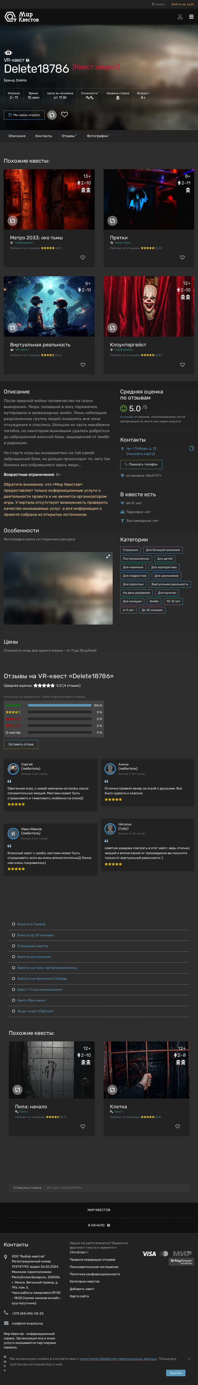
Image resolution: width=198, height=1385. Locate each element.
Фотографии (98, 135)
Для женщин (132, 601)
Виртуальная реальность (40, 345)
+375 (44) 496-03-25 (28, 1313)
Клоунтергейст (128, 345)
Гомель (158, 4)
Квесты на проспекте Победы (39, 978)
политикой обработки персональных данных (118, 1359)
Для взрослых (133, 584)
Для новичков (133, 567)
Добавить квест (82, 1289)
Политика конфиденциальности (95, 1274)
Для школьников (166, 575)
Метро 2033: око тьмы (36, 238)
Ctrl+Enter (78, 1252)
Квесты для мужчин (31, 957)
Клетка (118, 1107)
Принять (176, 1373)
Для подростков (135, 575)
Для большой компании (163, 550)
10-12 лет (173, 601)
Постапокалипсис (136, 558)
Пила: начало (31, 1107)
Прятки (118, 238)
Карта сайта (79, 1296)
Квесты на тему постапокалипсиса (44, 968)
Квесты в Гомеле (29, 924)
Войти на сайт (183, 4)
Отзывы (69, 135)
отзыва (126, 417)
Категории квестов (84, 1281)
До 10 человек (152, 610)
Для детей (164, 558)
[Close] (189, 1358)
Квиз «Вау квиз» (29, 1000)
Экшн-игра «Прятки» (33, 1011)
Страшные (130, 550)
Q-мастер (13, 732)
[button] (108, 556)
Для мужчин (167, 593)
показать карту (141, 454)
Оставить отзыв (21, 744)
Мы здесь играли (24, 115)
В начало (99, 1225)
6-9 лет (128, 610)
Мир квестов (99, 1210)
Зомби (154, 601)
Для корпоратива (164, 567)
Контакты (43, 136)
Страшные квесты (30, 946)
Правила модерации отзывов (92, 1259)
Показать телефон (141, 464)
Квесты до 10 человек (33, 935)
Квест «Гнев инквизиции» (37, 989)
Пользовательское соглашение (94, 1267)
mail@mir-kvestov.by (27, 1323)
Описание (17, 136)
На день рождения (136, 593)
